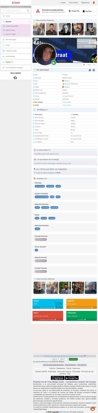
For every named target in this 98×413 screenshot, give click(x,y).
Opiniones (76, 368)
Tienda (68, 368)
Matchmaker (9, 30)
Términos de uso (87, 372)
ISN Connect (64, 412)
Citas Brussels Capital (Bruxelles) (53, 365)
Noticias (52, 368)
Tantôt (16, 2)
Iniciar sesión (73, 3)
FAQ (68, 374)
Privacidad (76, 372)
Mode (62, 3)
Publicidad (52, 372)
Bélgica (67, 81)
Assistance (92, 408)
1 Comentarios (91, 46)
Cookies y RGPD (41, 372)
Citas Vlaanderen (70, 365)
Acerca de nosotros (64, 372)
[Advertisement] (64, 11)
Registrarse (85, 3)
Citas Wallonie (81, 365)
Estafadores (61, 368)
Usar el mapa (9, 34)
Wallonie (74, 84)
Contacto (62, 374)
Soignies (67, 84)
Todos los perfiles (10, 26)
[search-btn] (28, 10)
